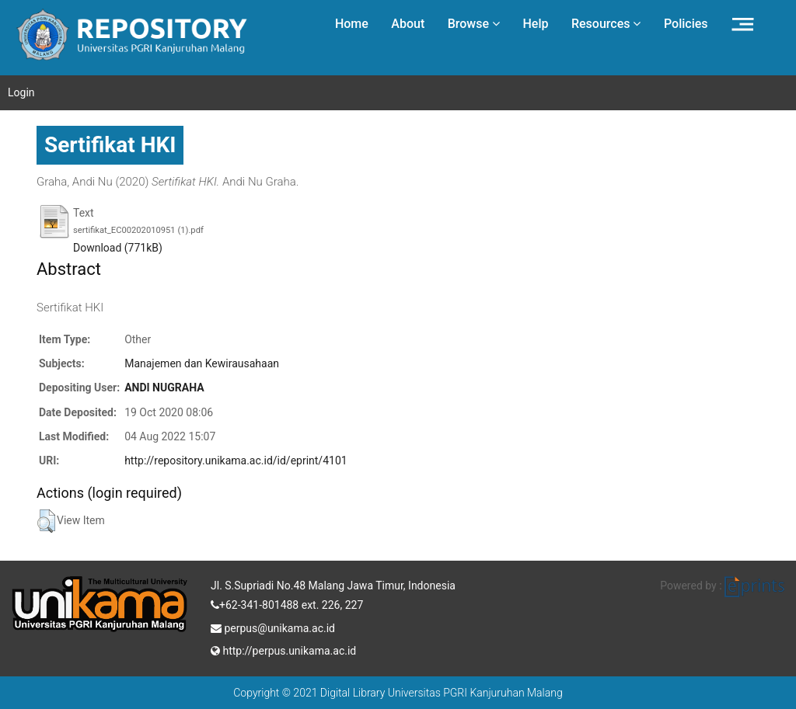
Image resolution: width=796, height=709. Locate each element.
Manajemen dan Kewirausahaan (201, 363)
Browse (474, 23)
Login (21, 92)
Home (351, 23)
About (407, 23)
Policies (686, 23)
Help (535, 23)
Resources (606, 23)
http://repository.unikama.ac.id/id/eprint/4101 (235, 460)
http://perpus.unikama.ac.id (283, 649)
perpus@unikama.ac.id (273, 626)
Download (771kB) (117, 248)
